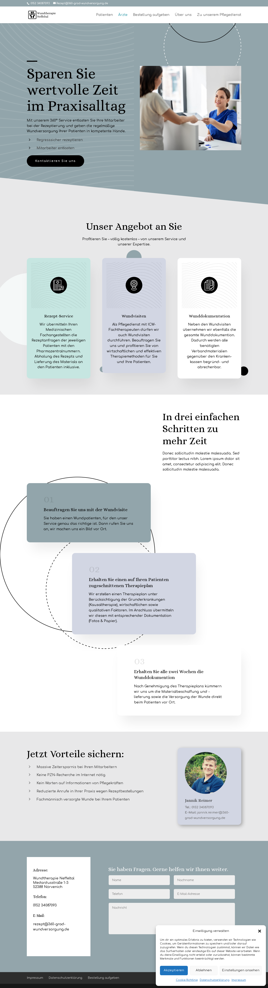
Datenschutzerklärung (214, 980)
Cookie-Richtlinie (187, 980)
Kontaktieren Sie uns (55, 161)
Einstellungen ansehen (240, 970)
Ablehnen (204, 970)
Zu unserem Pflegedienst (219, 15)
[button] (260, 931)
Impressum (239, 980)
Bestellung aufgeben (151, 15)
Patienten (104, 15)
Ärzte (123, 15)
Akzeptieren (174, 970)
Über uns (183, 15)
